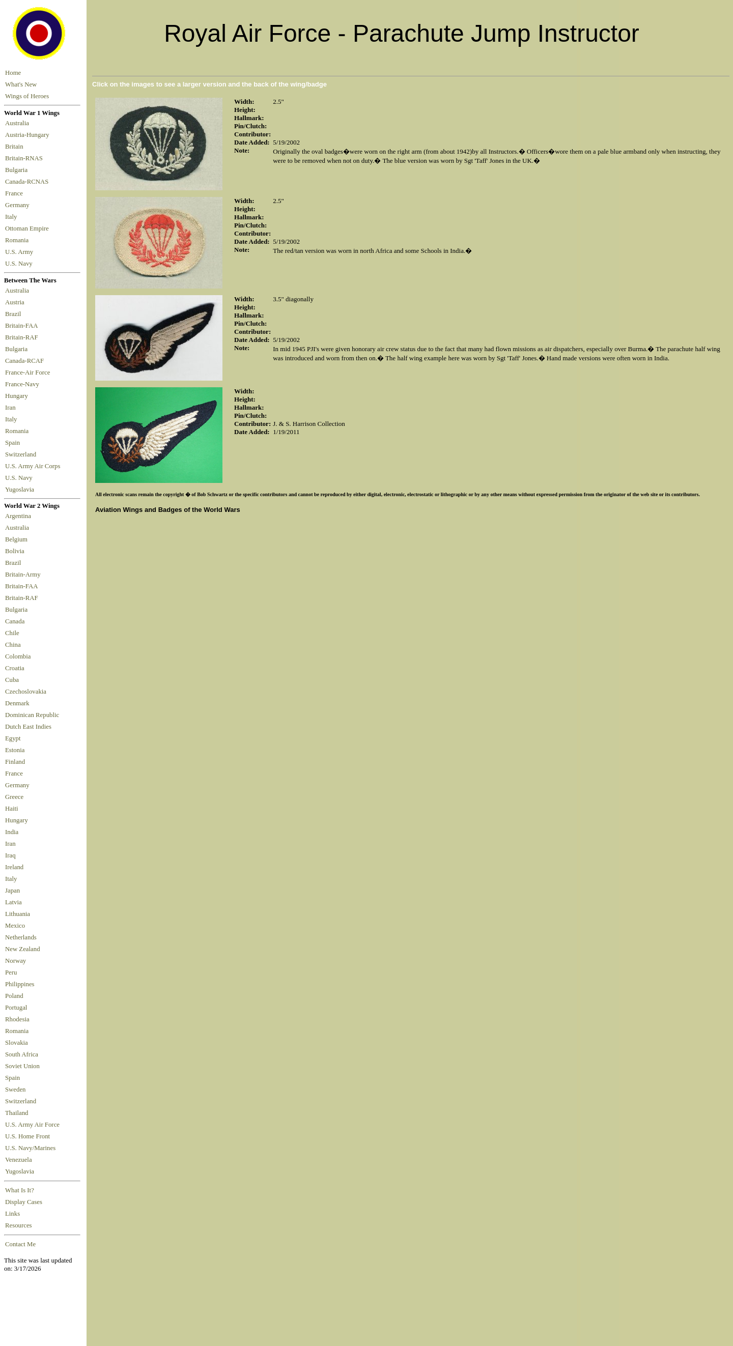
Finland (15, 761)
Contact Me (20, 1244)
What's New (21, 84)
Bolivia (14, 551)
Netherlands (21, 937)
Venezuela (18, 1159)
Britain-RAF (23, 337)
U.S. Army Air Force (32, 1124)
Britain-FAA (23, 325)
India (11, 832)
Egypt (13, 738)
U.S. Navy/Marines (30, 1148)
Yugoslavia (20, 489)
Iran (12, 407)
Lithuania (17, 914)
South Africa (21, 1054)
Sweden (15, 1089)
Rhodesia (17, 1019)
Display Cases (23, 1202)
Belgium (16, 539)
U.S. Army (20, 251)
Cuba (12, 679)
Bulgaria (18, 170)
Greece (14, 796)
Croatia (14, 668)
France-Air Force (29, 372)
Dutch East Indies (28, 726)
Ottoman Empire (28, 228)
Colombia (18, 656)
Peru (11, 972)
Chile (12, 633)
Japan (12, 890)
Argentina (18, 516)
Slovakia (16, 1042)
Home (13, 72)
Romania (18, 240)
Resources (18, 1225)
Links (12, 1213)
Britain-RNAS (25, 158)
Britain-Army (23, 574)
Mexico (15, 925)
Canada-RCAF (26, 360)
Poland (14, 995)
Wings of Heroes (27, 96)
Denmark (17, 703)
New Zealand (22, 949)
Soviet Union (22, 1066)
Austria (16, 302)
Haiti (11, 808)
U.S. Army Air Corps (33, 466)
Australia (18, 123)
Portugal (16, 1007)
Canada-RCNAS (28, 181)
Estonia (14, 750)
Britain (15, 146)
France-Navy (23, 384)
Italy (12, 216)
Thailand (16, 1112)
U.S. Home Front (27, 1136)
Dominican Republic (32, 715)
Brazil (14, 314)
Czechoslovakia (25, 691)
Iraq (10, 855)
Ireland (14, 867)
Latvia (13, 902)
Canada (14, 621)
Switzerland (21, 454)
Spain (12, 442)
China (13, 644)
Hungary (18, 395)
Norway (15, 960)
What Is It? (19, 1190)
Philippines (20, 984)
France (15, 193)
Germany (19, 205)
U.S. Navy (19, 263)
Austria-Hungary (28, 134)
